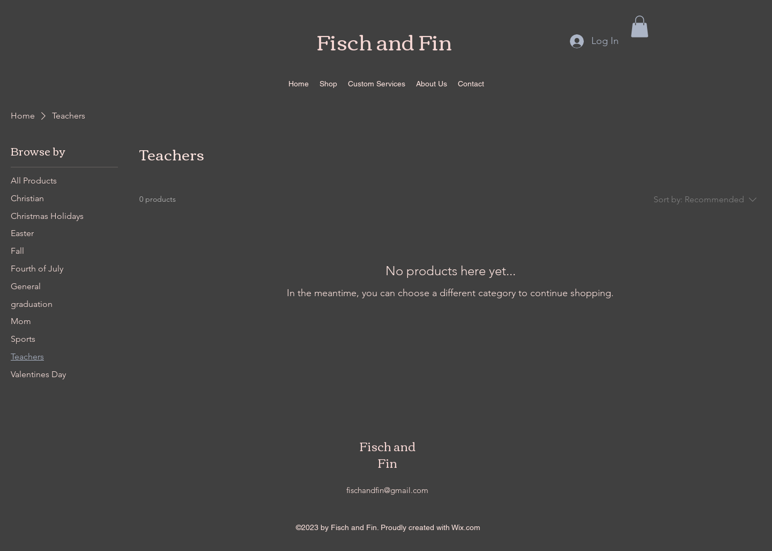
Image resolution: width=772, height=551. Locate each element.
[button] (639, 27)
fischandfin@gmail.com (387, 490)
